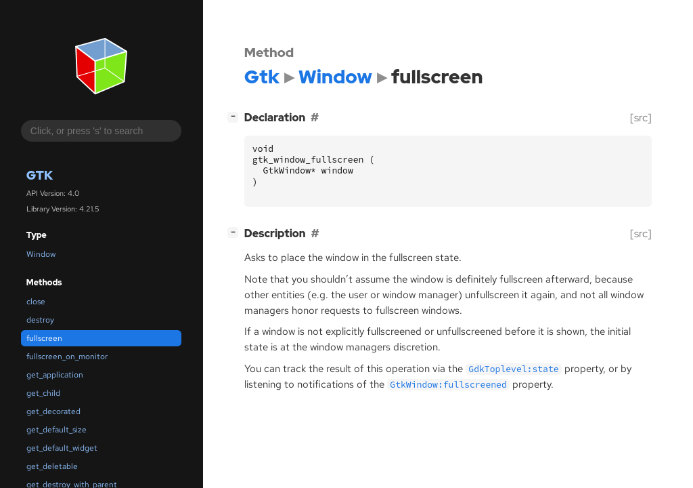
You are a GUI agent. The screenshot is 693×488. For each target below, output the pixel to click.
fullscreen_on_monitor (67, 356)
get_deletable (52, 466)
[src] (641, 117)
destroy (40, 319)
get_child (43, 393)
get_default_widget (61, 448)
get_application (54, 374)
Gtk (39, 175)
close (35, 301)
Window (40, 254)
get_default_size (56, 429)
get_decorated (53, 411)
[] (235, 116)
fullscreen (44, 338)
